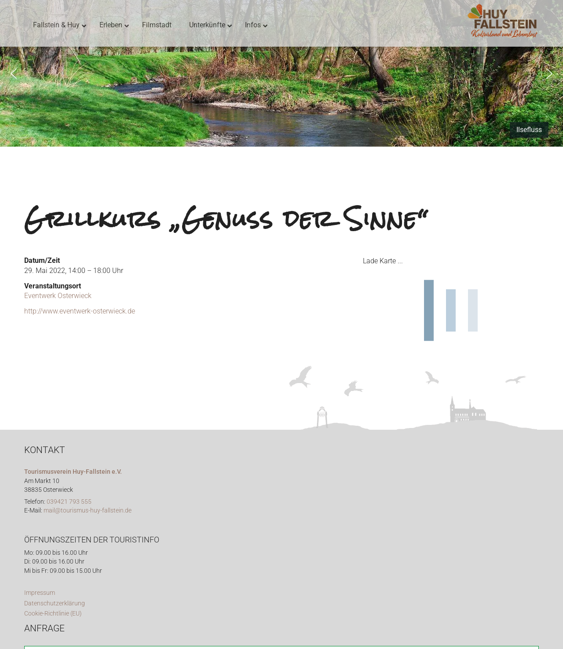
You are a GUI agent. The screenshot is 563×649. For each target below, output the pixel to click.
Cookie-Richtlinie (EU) (53, 613)
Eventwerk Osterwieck (57, 295)
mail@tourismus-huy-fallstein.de (88, 510)
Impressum (39, 593)
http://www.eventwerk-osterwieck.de (79, 311)
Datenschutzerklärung (54, 603)
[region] (281, 73)
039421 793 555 (69, 501)
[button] (14, 73)
